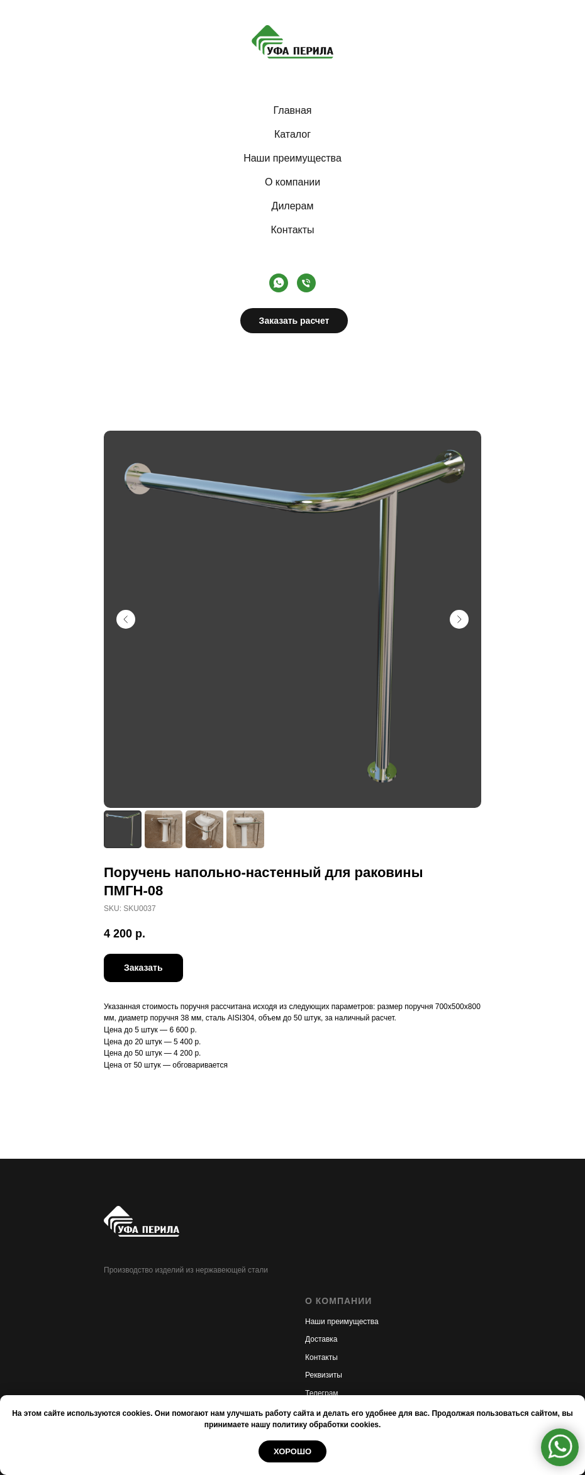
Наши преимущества (292, 158)
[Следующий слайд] (459, 619)
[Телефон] (306, 282)
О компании (292, 182)
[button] (143, 968)
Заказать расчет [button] (294, 321)
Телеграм (321, 1393)
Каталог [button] (292, 134)
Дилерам (293, 206)
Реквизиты (323, 1375)
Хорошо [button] (292, 1451)
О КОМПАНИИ (338, 1301)
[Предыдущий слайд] (125, 619)
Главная (293, 110)
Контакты (292, 229)
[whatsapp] (278, 282)
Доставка (321, 1339)
